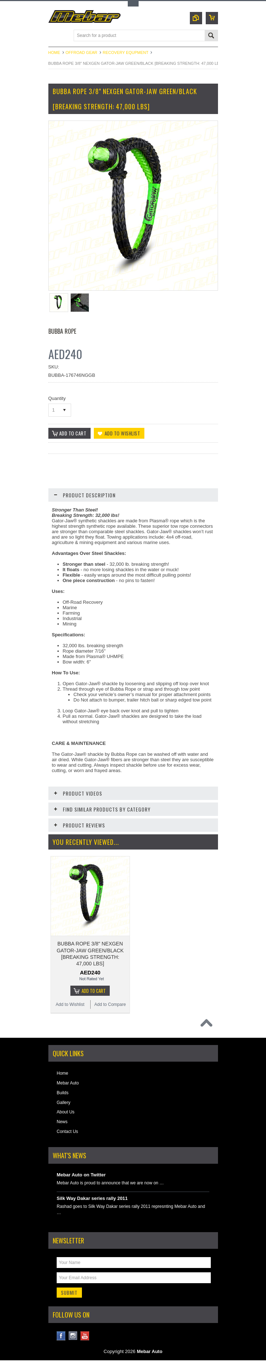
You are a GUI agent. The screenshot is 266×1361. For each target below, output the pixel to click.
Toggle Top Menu (133, 4)
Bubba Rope (62, 331)
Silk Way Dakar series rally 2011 (92, 1198)
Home (54, 52)
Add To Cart (94, 991)
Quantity (57, 398)
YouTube (85, 1336)
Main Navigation (54, 36)
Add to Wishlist (70, 1004)
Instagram (73, 1336)
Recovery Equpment (126, 52)
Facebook (61, 1336)
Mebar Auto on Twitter (81, 1175)
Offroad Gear (81, 52)
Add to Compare (110, 1004)
